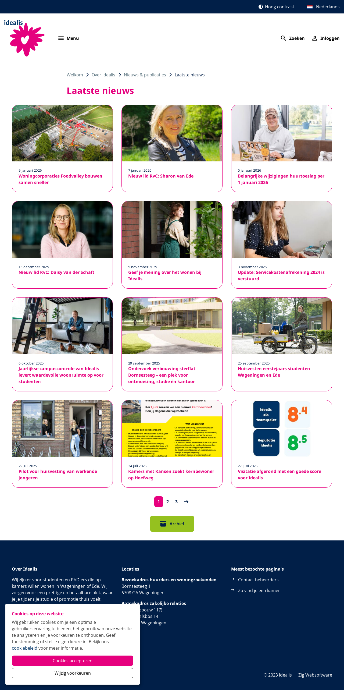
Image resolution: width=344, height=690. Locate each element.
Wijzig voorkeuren (73, 673)
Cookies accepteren (72, 661)
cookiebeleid (24, 648)
